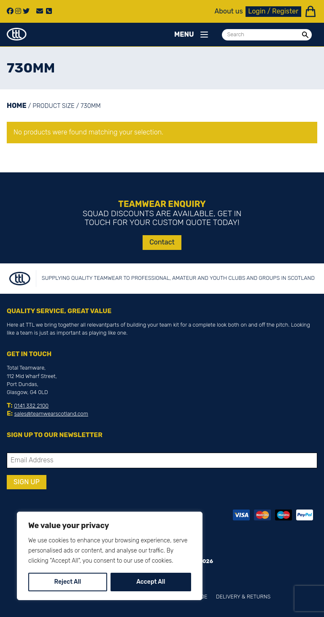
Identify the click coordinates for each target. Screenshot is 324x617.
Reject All (67, 581)
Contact (162, 242)
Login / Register (273, 11)
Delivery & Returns (243, 596)
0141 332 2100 (31, 405)
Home (17, 106)
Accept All (150, 581)
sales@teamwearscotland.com (51, 413)
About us (229, 11)
